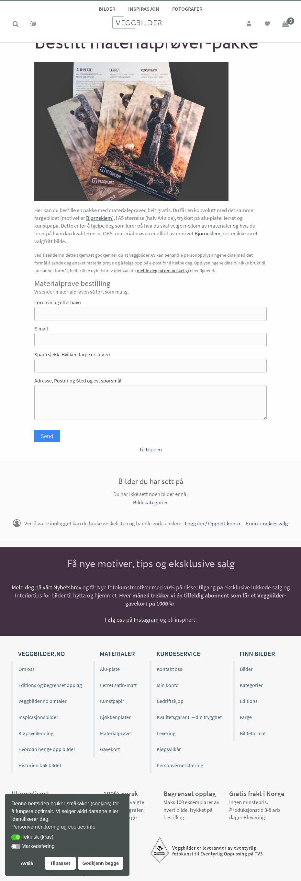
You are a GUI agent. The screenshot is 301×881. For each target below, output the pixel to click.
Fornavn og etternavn (57, 302)
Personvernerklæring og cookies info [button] (53, 827)
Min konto (168, 685)
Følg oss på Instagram (132, 619)
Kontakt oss (169, 669)
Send (47, 436)
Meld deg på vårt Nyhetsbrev (46, 587)
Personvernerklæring (180, 765)
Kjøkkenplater (115, 717)
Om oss (26, 669)
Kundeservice (178, 654)
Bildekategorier (150, 502)
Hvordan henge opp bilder (46, 749)
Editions (249, 701)
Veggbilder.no (41, 654)
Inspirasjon (143, 8)
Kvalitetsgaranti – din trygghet (189, 717)
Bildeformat (253, 733)
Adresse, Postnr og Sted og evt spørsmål (77, 380)
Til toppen (150, 449)
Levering (166, 733)
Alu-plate (110, 669)
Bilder (107, 8)
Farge (246, 717)
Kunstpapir (112, 701)
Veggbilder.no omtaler (42, 701)
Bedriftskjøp (170, 701)
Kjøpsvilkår (169, 749)
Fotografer (187, 8)
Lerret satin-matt (118, 685)
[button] (15, 837)
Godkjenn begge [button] (100, 863)
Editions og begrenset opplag (50, 685)
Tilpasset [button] (60, 863)
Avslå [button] (27, 863)
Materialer (117, 654)
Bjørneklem (99, 217)
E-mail (41, 328)
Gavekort (110, 749)
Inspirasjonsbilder (38, 717)
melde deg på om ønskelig (162, 271)
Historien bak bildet (39, 765)
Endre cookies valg (267, 523)
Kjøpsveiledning (35, 733)
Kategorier (251, 685)
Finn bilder (257, 654)
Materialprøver (116, 733)
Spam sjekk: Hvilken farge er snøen (72, 354)
